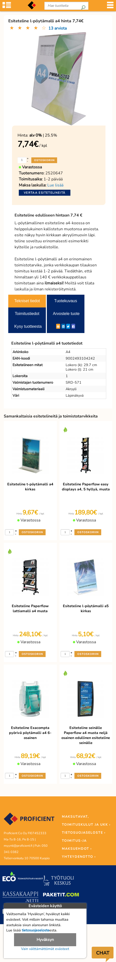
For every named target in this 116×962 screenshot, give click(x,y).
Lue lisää (55, 185)
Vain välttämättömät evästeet (45, 948)
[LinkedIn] (63, 326)
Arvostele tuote (66, 313)
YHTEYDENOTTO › (79, 856)
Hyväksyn (45, 939)
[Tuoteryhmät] (7, 7)
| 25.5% (43, 135)
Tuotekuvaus (65, 301)
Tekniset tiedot (27, 301)
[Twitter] (68, 326)
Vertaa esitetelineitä (44, 193)
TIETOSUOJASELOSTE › (83, 832)
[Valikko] (110, 7)
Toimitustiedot (27, 313)
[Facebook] (73, 326)
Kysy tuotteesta (28, 326)
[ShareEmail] (58, 326)
